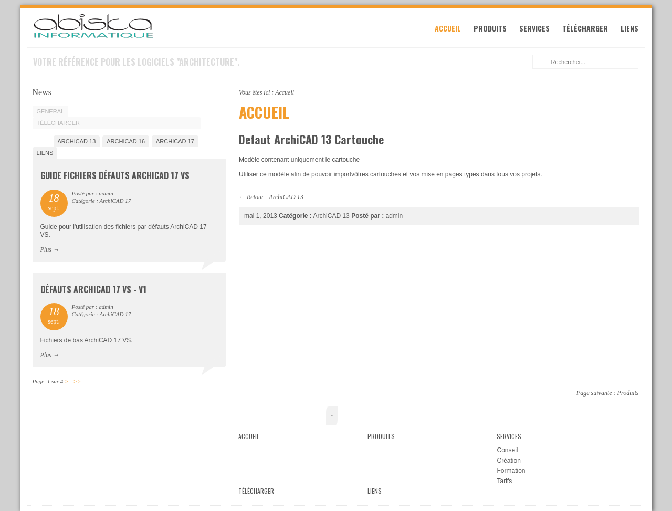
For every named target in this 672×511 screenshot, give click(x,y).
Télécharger (585, 28)
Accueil (448, 28)
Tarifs (504, 481)
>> (77, 381)
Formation (511, 470)
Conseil (507, 450)
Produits (490, 28)
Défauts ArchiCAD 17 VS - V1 (93, 289)
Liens (629, 28)
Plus (45, 249)
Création (508, 460)
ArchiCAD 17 (175, 141)
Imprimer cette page (633, 91)
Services (534, 28)
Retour (255, 197)
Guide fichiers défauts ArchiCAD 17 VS (115, 175)
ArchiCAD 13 (286, 197)
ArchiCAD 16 (126, 141)
